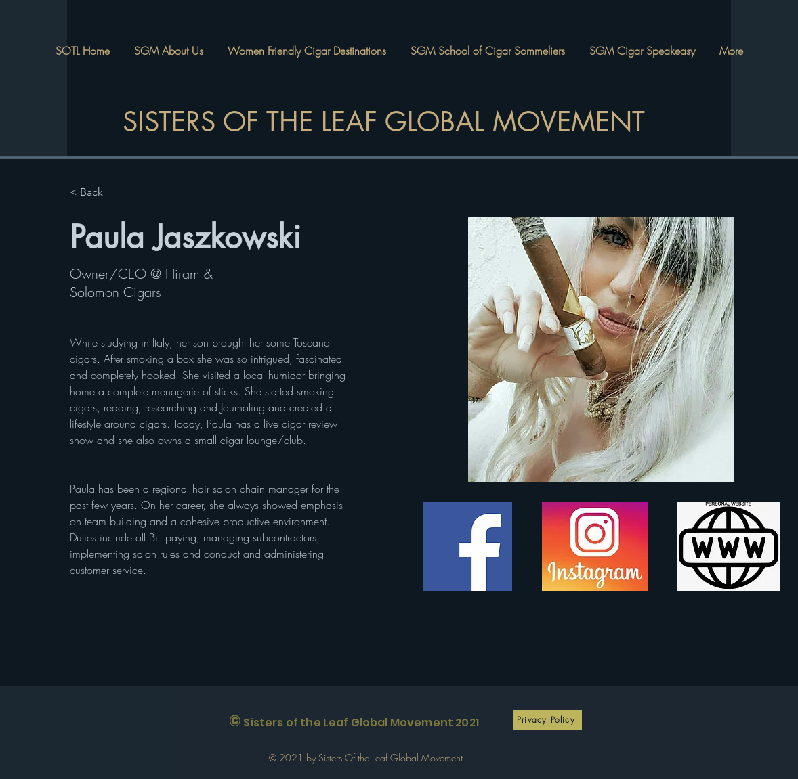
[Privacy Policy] (547, 720)
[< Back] (96, 192)
